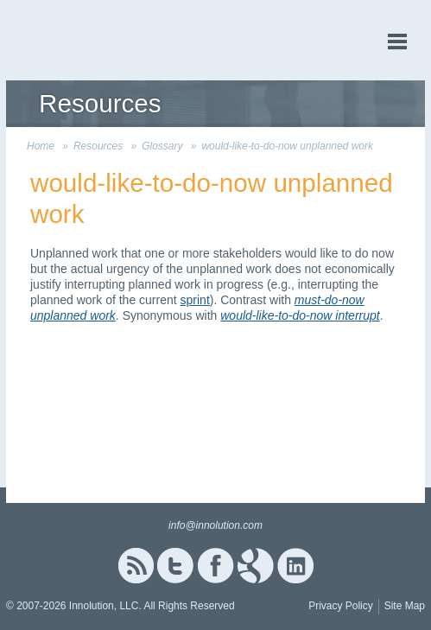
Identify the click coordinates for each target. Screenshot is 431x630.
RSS (135, 565)
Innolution (71, 40)
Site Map (404, 606)
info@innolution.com (215, 525)
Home (40, 146)
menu (397, 42)
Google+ (256, 565)
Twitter (175, 565)
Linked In (295, 565)
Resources (98, 146)
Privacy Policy (340, 606)
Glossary (162, 146)
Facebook (215, 565)
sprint (195, 300)
